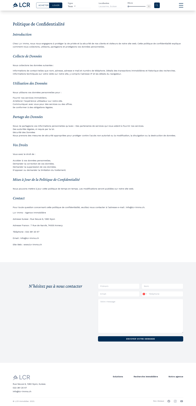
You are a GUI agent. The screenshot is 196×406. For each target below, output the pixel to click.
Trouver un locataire (91, 376)
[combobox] (144, 294)
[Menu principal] (174, 5)
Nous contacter (155, 384)
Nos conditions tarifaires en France (165, 387)
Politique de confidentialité (161, 391)
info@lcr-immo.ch (22, 386)
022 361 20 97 (20, 383)
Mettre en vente (89, 380)
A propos (151, 380)
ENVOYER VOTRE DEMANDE (140, 339)
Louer (116, 376)
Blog (149, 376)
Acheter (117, 380)
